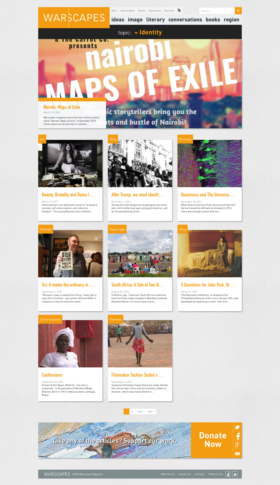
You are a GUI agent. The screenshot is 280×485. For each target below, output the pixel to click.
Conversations (185, 19)
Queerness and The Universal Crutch (211, 195)
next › (140, 411)
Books (213, 19)
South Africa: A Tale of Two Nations (140, 285)
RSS (179, 10)
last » (151, 411)
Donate (141, 10)
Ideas (117, 19)
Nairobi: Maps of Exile (62, 107)
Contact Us (185, 474)
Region (231, 19)
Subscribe (169, 10)
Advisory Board (128, 10)
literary (155, 19)
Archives (199, 474)
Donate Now (213, 439)
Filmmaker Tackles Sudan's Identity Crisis (146, 375)
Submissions (154, 10)
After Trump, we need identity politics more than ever (155, 195)
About (114, 10)
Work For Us (167, 474)
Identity (148, 32)
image (135, 19)
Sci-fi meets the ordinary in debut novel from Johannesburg (92, 285)
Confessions (52, 375)
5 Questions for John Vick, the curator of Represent (224, 285)
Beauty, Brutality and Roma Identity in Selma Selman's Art (90, 195)
